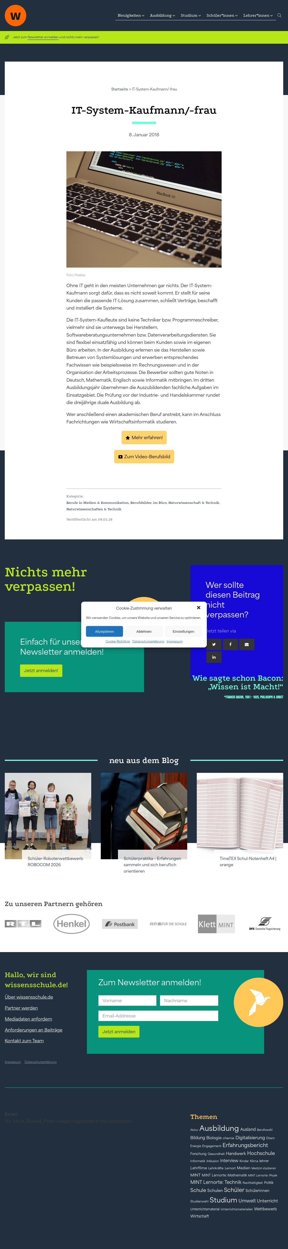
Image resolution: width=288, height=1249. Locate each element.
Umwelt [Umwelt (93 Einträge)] (247, 1200)
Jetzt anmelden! (41, 670)
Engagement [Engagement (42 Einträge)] (211, 1146)
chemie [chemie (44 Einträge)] (228, 1138)
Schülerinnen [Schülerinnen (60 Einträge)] (257, 1190)
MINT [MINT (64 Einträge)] (195, 1175)
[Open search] (279, 15)
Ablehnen (143, 631)
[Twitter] (214, 644)
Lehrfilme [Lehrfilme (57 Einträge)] (198, 1168)
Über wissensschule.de (29, 997)
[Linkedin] (214, 657)
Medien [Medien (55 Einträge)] (243, 1168)
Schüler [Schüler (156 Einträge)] (234, 1190)
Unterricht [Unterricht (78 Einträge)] (267, 1200)
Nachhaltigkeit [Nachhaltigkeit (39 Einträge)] (253, 1183)
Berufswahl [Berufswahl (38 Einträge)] (264, 1130)
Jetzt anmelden (118, 1031)
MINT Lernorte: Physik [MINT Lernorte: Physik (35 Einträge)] (262, 1175)
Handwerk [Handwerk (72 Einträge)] (236, 1153)
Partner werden (21, 1008)
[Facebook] (230, 644)
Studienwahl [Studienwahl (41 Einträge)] (199, 1201)
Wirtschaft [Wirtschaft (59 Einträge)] (199, 1216)
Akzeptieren (104, 631)
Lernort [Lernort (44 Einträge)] (230, 1168)
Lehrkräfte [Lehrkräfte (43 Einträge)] (216, 1168)
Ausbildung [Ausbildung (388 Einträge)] (219, 1128)
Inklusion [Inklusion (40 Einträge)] (213, 1161)
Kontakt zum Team (24, 1040)
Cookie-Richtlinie (118, 641)
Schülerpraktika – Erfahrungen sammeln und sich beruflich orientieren (152, 865)
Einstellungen (183, 631)
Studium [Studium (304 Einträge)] (223, 1200)
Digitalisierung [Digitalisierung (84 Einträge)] (250, 1137)
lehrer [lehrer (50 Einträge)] (264, 1161)
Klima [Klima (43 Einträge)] (254, 1161)
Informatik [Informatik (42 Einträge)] (197, 1161)
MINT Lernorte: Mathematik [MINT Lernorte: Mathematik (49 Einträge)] (224, 1175)
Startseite (119, 89)
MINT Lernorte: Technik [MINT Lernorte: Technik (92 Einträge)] (215, 1182)
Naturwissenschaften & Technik (93, 509)
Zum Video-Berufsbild (147, 456)
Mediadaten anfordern (28, 1019)
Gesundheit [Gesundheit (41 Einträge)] (216, 1154)
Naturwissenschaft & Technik (193, 503)
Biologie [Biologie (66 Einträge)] (214, 1137)
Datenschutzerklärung (148, 641)
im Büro (160, 503)
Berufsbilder (140, 503)
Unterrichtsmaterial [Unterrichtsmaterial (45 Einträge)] (204, 1209)
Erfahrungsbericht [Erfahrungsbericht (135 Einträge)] (245, 1145)
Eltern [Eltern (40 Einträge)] (270, 1138)
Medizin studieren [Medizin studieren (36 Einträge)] (263, 1168)
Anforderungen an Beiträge (33, 1030)
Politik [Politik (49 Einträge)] (268, 1183)
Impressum (175, 641)
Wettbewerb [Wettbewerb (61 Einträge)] (265, 1209)
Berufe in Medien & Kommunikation (97, 503)
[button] (199, 608)
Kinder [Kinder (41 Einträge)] (244, 1161)
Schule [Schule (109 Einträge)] (198, 1190)
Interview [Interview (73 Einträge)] (229, 1160)
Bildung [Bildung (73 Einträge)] (197, 1137)
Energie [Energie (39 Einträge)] (195, 1146)
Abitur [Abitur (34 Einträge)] (194, 1129)
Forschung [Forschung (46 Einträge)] (198, 1154)
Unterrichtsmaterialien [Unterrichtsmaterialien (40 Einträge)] (237, 1209)
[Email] (246, 644)
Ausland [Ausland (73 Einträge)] (248, 1129)
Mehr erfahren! (147, 437)
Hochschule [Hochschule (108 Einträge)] (261, 1153)
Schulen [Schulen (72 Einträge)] (215, 1190)
